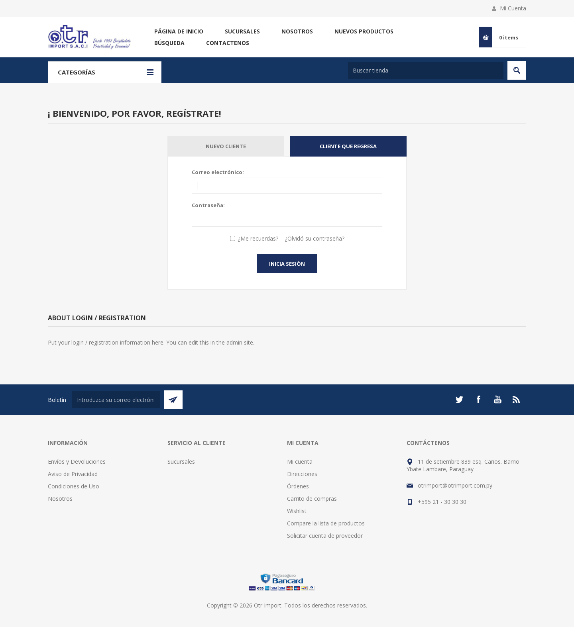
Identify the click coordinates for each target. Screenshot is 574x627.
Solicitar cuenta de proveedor (325, 535)
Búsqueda (169, 43)
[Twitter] (459, 399)
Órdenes (298, 486)
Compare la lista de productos (326, 523)
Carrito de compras (312, 498)
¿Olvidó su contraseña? (314, 238)
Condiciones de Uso (73, 486)
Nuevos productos (363, 31)
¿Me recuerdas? (258, 238)
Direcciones (302, 474)
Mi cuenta (300, 461)
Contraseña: (208, 205)
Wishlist (297, 511)
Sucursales (242, 31)
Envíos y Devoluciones (77, 461)
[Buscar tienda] (425, 70)
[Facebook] (478, 399)
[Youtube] (497, 399)
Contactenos (227, 43)
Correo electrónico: (218, 172)
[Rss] (516, 399)
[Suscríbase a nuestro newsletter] (116, 399)
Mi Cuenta (513, 8)
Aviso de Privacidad (73, 474)
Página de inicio (178, 31)
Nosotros (297, 31)
